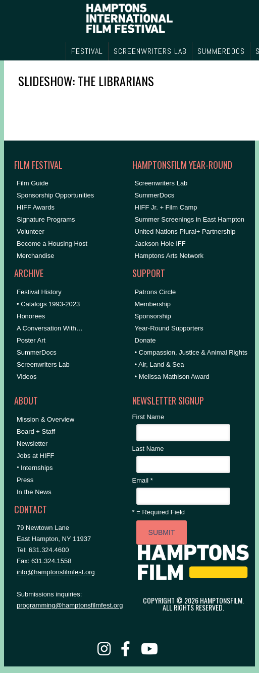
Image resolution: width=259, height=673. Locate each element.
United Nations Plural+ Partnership (185, 231)
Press (25, 480)
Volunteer (30, 231)
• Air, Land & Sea (159, 364)
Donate (145, 340)
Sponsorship (153, 316)
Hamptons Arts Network (169, 255)
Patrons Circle (155, 292)
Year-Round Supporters (169, 328)
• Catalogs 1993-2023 (48, 304)
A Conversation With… (50, 328)
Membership (153, 304)
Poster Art (31, 340)
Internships (37, 468)
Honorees (31, 316)
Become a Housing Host (52, 243)
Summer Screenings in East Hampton (189, 219)
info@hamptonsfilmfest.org (56, 572)
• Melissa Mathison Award (172, 376)
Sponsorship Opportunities (55, 195)
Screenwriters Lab (43, 364)
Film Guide (32, 183)
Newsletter (32, 443)
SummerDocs (37, 352)
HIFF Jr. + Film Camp (166, 207)
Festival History (39, 292)
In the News (34, 492)
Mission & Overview (45, 419)
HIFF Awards (36, 207)
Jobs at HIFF (35, 455)
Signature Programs (46, 219)
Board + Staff (36, 431)
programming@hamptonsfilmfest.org (70, 605)
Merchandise (35, 255)
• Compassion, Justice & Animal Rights (191, 352)
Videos (27, 376)
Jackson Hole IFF (160, 243)
